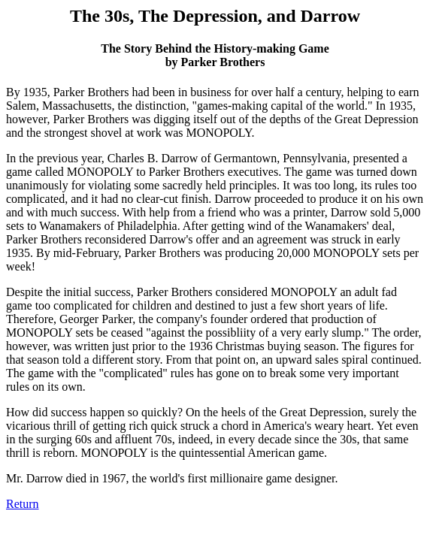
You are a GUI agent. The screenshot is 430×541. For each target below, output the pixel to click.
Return (22, 503)
